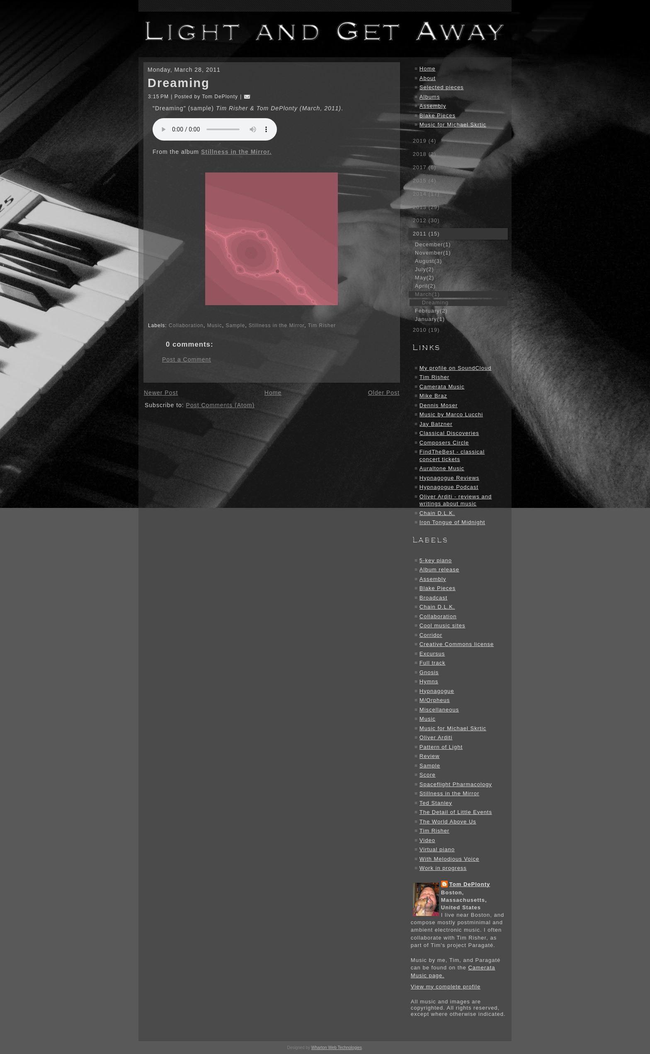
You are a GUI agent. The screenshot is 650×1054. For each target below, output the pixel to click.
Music (214, 325)
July (424, 269)
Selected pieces (442, 87)
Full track (433, 663)
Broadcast (434, 598)
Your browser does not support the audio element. (215, 129)
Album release (439, 569)
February (431, 311)
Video (427, 840)
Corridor (431, 635)
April (425, 286)
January (430, 319)
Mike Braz (433, 396)
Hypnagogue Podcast (449, 487)
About (428, 78)
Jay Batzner (436, 424)
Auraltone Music (442, 468)
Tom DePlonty (469, 884)
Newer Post (161, 392)
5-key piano (436, 560)
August (428, 261)
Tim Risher (322, 325)
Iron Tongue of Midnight (452, 522)
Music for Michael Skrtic (453, 124)
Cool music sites (443, 625)
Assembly (433, 106)
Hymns (429, 681)
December (433, 244)
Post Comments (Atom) (220, 405)
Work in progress (443, 868)
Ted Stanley (436, 803)
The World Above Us (448, 821)
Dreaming (179, 83)
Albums (430, 97)
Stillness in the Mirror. (236, 151)
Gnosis (429, 672)
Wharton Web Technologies (336, 1047)
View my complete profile (445, 987)
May (424, 277)
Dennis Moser (439, 405)
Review (430, 756)
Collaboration (186, 325)
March (427, 294)
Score (428, 775)
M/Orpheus (435, 700)
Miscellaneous (439, 710)
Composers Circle (444, 443)
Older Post (384, 392)
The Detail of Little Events (456, 812)
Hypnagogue (437, 691)
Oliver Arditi (436, 737)
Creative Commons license (457, 644)
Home (272, 392)
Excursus (432, 654)
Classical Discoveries (449, 433)
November (433, 253)
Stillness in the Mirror (276, 325)
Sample (235, 325)
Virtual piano (437, 849)
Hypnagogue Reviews (449, 478)
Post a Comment (186, 359)
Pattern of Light (441, 747)
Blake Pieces (438, 115)
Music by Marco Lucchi (451, 414)
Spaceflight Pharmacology (456, 784)
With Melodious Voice (449, 859)
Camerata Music (442, 387)
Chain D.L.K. (437, 513)
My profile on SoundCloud (456, 368)
